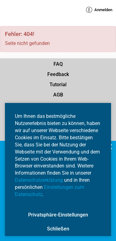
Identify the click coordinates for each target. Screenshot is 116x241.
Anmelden (99, 10)
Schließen (58, 229)
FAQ (58, 64)
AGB (58, 95)
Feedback (58, 74)
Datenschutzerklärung (39, 180)
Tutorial (58, 84)
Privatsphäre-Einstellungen (58, 215)
